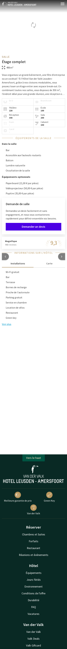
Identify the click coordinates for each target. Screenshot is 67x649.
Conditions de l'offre (33, 593)
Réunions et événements (33, 555)
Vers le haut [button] (33, 458)
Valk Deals (33, 638)
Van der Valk (33, 509)
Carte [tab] (49, 263)
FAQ (33, 607)
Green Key (49, 497)
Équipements (33, 573)
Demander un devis (33, 226)
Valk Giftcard (33, 645)
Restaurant (33, 548)
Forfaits (33, 541)
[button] (5, 256)
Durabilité (33, 600)
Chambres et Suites (33, 534)
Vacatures (33, 614)
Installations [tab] (18, 263)
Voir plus (6, 324)
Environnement (33, 586)
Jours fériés (34, 579)
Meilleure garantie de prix (18, 497)
